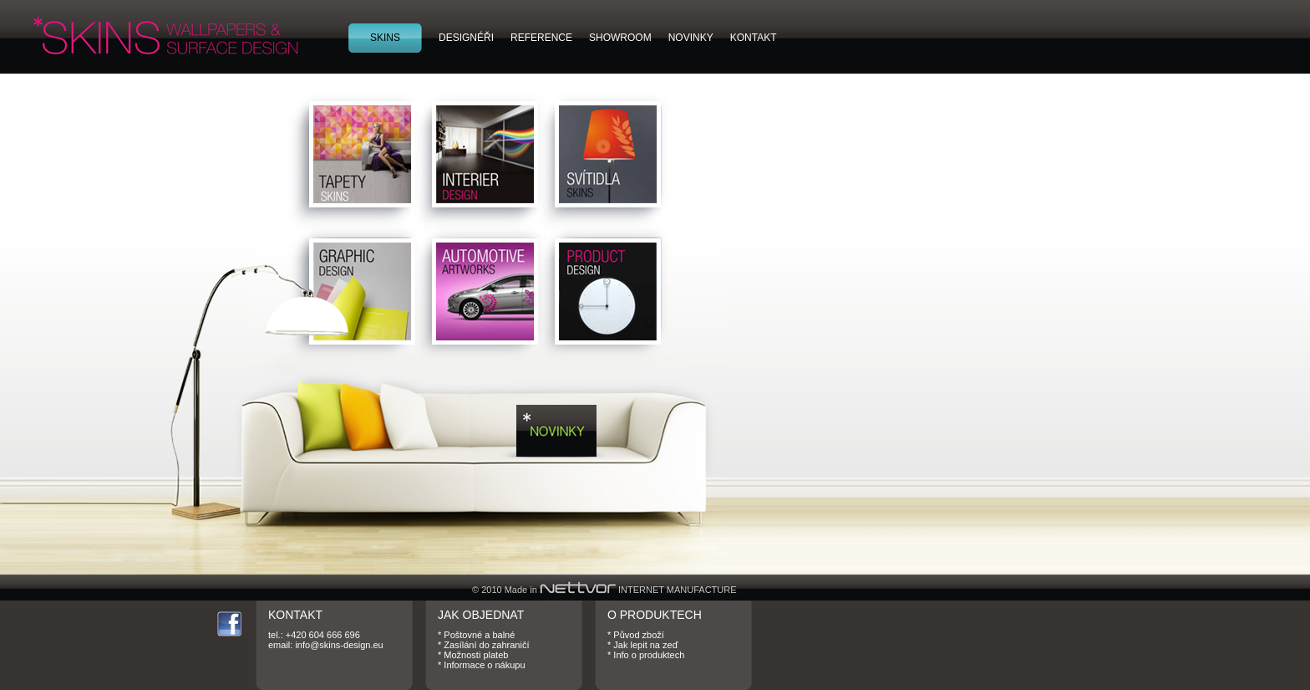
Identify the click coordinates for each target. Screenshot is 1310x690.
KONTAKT (753, 37)
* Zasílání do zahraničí (483, 645)
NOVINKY (690, 37)
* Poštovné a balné (476, 635)
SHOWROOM (620, 37)
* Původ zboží (635, 635)
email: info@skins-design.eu (325, 645)
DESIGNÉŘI (466, 37)
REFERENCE (541, 37)
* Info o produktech (645, 655)
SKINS (385, 37)
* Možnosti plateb (473, 655)
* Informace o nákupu (482, 665)
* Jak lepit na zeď (642, 645)
